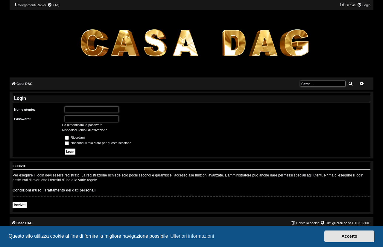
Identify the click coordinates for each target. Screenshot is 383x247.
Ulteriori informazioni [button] (192, 236)
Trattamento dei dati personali (70, 190)
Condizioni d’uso (27, 190)
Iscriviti (19, 204)
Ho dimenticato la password (82, 125)
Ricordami (75, 137)
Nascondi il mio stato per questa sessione (98, 143)
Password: (22, 119)
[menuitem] (53, 5)
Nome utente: (24, 109)
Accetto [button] (349, 236)
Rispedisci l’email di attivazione (84, 130)
